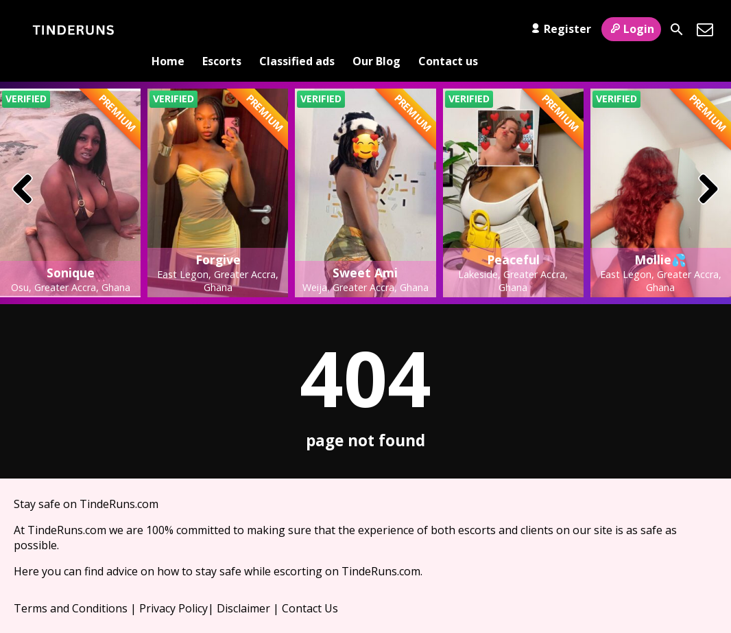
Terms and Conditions (71, 585)
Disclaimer (243, 585)
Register (559, 28)
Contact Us (310, 585)
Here (26, 548)
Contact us (448, 29)
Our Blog (376, 29)
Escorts (221, 29)
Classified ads (297, 29)
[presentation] (23, 167)
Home (168, 29)
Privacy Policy (173, 585)
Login (631, 28)
